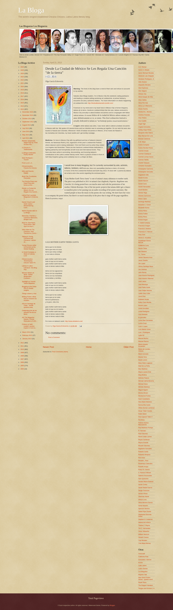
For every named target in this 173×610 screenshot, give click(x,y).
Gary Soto (141, 235)
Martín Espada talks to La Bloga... (29, 211)
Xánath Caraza (143, 537)
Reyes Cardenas (144, 440)
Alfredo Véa (142, 94)
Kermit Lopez (142, 305)
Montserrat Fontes (144, 396)
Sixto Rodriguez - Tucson (28, 159)
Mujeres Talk (142, 574)
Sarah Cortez (142, 484)
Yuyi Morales (142, 540)
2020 (22, 86)
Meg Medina (142, 375)
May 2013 (25, 135)
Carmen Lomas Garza (145, 157)
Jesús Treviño (143, 260)
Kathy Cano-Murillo (144, 302)
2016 (22, 99)
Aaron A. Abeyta (143, 70)
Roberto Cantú (143, 452)
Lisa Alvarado (142, 314)
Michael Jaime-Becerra (146, 381)
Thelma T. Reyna (144, 525)
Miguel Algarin (143, 390)
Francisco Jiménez (144, 229)
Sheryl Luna (142, 499)
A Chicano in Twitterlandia (27, 148)
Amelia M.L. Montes (145, 112)
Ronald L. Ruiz (143, 461)
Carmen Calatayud (144, 154)
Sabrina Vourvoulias (145, 475)
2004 (22, 369)
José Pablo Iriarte (144, 287)
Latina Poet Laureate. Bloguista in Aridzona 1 (30, 197)
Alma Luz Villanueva (145, 106)
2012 (22, 343)
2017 (22, 96)
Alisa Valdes (142, 100)
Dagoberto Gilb (143, 175)
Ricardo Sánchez (144, 446)
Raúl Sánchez (143, 434)
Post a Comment (54, 337)
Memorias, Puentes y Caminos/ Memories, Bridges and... (30, 217)
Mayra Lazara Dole (144, 372)
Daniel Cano (142, 184)
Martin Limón (142, 360)
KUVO (140, 562)
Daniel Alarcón (143, 181)
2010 (22, 349)
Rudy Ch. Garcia (144, 469)
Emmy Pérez (142, 217)
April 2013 (26, 138)
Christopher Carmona (145, 169)
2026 (22, 67)
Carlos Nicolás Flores (145, 148)
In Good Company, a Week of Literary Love (29, 254)
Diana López (142, 199)
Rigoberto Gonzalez (145, 448)
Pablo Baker (142, 414)
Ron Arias (141, 458)
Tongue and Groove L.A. (146, 588)
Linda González (143, 308)
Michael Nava (143, 384)
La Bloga (31, 10)
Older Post (129, 347)
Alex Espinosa (143, 88)
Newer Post (48, 347)
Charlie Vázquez (143, 163)
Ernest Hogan (143, 220)
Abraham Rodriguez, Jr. (146, 79)
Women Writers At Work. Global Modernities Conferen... (28, 275)
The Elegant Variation (145, 585)
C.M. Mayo (142, 142)
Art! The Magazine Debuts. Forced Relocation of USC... (29, 319)
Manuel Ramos (143, 341)
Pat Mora (141, 420)
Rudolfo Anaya (143, 467)
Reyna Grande (143, 442)
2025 (22, 70)
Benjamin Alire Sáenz (145, 133)
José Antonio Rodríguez (146, 275)
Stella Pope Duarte (144, 511)
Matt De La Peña (144, 366)
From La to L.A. (27, 163)
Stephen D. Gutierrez (145, 519)
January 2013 (27, 339)
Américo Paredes (144, 115)
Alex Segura (142, 91)
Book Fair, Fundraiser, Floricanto (29, 177)
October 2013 (27, 118)
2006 (22, 362)
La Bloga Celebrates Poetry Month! (29, 153)
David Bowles (143, 190)
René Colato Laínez (145, 436)
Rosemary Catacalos (145, 463)
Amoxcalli (141, 554)
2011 (22, 346)
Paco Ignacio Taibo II (145, 417)
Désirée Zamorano (144, 196)
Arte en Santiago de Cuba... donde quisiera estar (28, 305)
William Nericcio (143, 534)
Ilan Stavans (142, 251)
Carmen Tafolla (143, 160)
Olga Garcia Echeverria (61, 326)
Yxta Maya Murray (144, 543)
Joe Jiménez (142, 269)
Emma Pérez (142, 211)
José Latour (142, 281)
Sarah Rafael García (145, 487)
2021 (22, 83)
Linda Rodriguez (143, 311)
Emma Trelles (143, 214)
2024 (22, 73)
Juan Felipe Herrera (145, 290)
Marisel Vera (142, 357)
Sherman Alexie (143, 496)
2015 (22, 103)
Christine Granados (144, 166)
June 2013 (26, 131)
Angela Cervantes (144, 127)
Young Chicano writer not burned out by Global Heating (29, 247)
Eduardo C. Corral (144, 205)
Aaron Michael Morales (146, 73)
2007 (22, 359)
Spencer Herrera (144, 508)
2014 (22, 106)
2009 (22, 352)
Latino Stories (143, 568)
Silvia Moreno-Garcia (145, 502)
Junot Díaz (142, 296)
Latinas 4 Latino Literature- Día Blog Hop (29, 267)
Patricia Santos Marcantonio (143, 423)
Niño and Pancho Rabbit (28, 172)
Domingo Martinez (144, 202)
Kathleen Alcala (143, 299)
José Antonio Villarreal (145, 278)
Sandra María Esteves (145, 481)
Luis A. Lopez (142, 326)
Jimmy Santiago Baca (145, 266)
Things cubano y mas (29, 293)
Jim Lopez (141, 263)
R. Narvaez (142, 431)
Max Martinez (142, 369)
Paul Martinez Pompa (145, 428)
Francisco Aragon (144, 226)
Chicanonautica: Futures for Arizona (29, 167)
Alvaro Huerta (143, 109)
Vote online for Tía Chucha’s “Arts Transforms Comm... (29, 231)
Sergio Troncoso (143, 490)
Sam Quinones (143, 479)
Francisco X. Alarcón (145, 232)
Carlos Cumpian (143, 145)
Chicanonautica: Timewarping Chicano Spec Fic (29, 261)
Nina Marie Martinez (145, 402)
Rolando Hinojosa (144, 454)
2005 (22, 365)
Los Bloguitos (142, 571)
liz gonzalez (142, 317)
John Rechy (142, 272)
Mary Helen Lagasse (145, 363)
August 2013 (26, 125)
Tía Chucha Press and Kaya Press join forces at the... (29, 183)
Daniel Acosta (143, 178)
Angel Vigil (142, 124)
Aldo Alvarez (142, 82)
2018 (22, 93)
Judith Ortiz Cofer (144, 293)
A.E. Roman (142, 67)
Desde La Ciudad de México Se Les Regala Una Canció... (30, 190)
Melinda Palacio (143, 378)
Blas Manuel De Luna (145, 136)
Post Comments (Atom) (60, 352)
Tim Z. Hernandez (144, 528)
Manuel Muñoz (143, 338)
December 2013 (27, 112)
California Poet (143, 556)
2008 (22, 356)
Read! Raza (142, 582)
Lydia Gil (141, 335)
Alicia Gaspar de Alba (145, 97)
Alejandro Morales (144, 85)
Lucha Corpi (142, 323)
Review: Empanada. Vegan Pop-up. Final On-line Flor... (29, 142)
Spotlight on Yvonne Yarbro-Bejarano (28, 282)
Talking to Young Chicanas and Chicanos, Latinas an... (29, 239)
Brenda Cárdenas (144, 139)
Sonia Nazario (143, 505)
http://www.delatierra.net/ (74, 321)
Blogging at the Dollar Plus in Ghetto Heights (29, 288)
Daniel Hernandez (144, 187)
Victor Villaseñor (143, 531)
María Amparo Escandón (143, 345)
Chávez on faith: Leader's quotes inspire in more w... (29, 326)
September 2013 (28, 122)
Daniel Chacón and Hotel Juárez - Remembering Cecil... (28, 204)
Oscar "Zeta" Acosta (145, 411)
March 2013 (26, 332)
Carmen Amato (143, 151)
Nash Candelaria (144, 399)
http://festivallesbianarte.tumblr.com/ (100, 103)
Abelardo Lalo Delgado (146, 76)
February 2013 (27, 335)
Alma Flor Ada (143, 103)
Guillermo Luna (143, 245)
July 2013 (25, 128)
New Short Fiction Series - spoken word (145, 578)
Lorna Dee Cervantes (145, 320)
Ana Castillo (142, 121)
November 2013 (27, 115)
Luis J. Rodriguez (144, 332)
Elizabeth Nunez (143, 208)
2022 (22, 80)
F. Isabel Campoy (144, 223)
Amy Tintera (142, 118)
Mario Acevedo (143, 354)
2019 (22, 90)
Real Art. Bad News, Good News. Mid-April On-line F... (28, 224)
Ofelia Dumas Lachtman (146, 408)
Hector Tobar (142, 248)
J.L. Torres (141, 254)
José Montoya (143, 284)
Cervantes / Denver (144, 560)
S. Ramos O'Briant (144, 473)
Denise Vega (142, 193)
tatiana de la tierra (144, 522)
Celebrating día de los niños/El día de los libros (29, 312)
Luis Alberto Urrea (144, 329)
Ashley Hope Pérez (144, 130)
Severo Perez (143, 493)
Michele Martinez (144, 387)
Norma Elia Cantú (144, 405)
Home (89, 347)
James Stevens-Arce (145, 257)
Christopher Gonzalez (145, 172)
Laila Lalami (142, 565)
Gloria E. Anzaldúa (144, 238)
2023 (22, 77)
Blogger (112, 605)
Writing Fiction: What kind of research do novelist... (29, 298)
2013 (22, 109)
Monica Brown (143, 393)
